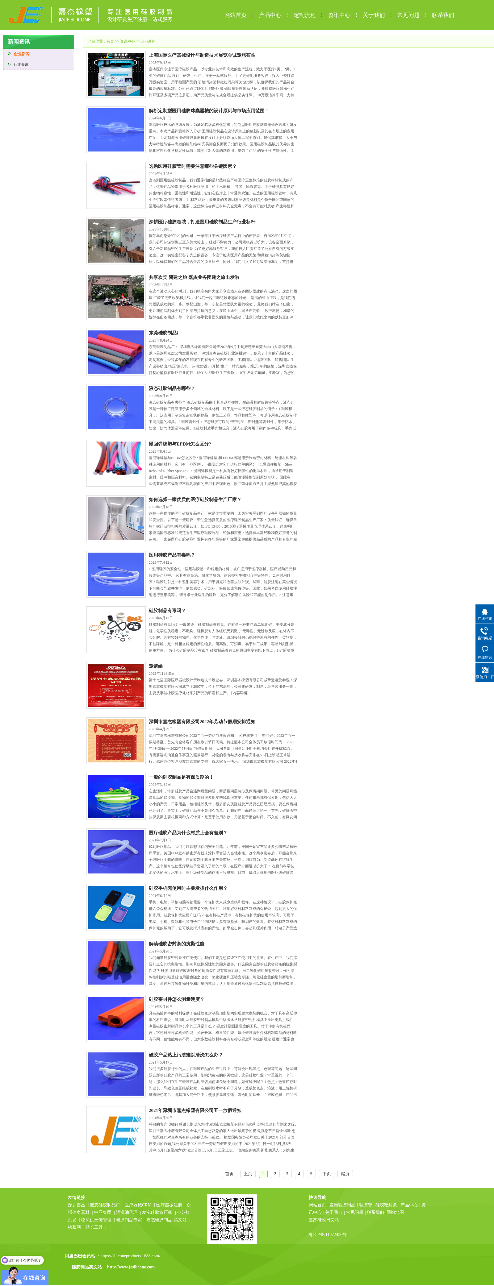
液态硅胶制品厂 (105, 1205)
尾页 (345, 1174)
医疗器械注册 (169, 1205)
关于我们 (374, 15)
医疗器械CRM (138, 1205)
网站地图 (395, 1212)
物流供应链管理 (97, 1220)
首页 (110, 41)
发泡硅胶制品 (342, 1205)
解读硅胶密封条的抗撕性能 (176, 943)
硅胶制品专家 (129, 1220)
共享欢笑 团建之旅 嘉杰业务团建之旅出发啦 (194, 277)
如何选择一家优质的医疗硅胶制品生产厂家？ (195, 499)
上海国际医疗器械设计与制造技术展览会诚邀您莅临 (202, 55)
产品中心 (270, 15)
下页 (326, 1174)
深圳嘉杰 (76, 1205)
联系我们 (443, 15)
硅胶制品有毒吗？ (167, 610)
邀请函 (156, 666)
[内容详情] (240, 693)
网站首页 (235, 15)
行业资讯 (21, 64)
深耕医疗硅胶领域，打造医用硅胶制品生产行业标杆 (202, 221)
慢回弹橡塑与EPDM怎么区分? (180, 444)
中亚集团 (102, 1212)
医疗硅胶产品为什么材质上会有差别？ (188, 832)
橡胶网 (74, 1227)
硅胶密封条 (386, 1205)
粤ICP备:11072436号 (328, 1234)
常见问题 (408, 15)
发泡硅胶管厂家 (157, 1212)
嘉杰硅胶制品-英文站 (166, 1220)
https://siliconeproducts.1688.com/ (131, 1256)
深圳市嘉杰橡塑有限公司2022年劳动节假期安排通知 (202, 721)
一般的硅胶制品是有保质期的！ (181, 777)
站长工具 (94, 1227)
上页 (248, 1174)
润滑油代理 (127, 1212)
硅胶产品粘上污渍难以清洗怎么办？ (186, 1054)
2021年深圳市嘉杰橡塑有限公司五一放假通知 (195, 1110)
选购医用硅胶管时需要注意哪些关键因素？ (193, 166)
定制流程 (305, 15)
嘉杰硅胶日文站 (324, 1220)
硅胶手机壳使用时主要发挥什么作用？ (188, 888)
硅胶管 (365, 1205)
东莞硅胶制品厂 (165, 332)
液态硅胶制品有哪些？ (172, 388)
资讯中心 (339, 15)
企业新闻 (22, 54)
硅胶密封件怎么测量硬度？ (176, 999)
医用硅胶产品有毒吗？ (172, 555)
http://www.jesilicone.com (131, 1267)
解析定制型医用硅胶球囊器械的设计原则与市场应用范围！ (209, 110)
